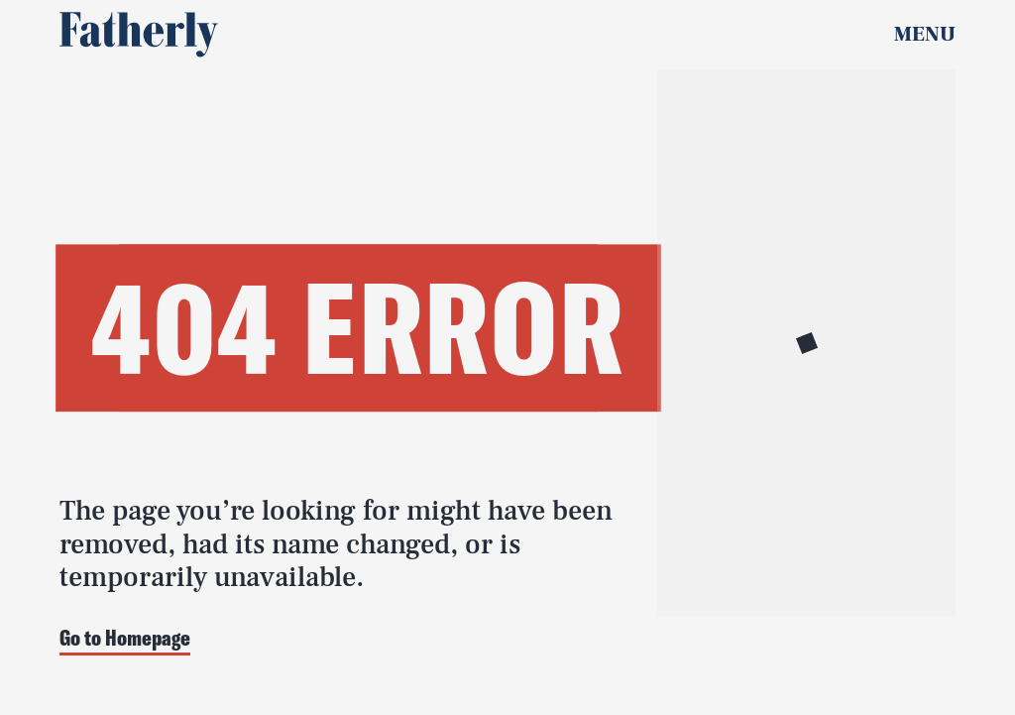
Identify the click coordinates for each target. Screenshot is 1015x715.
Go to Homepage (124, 639)
